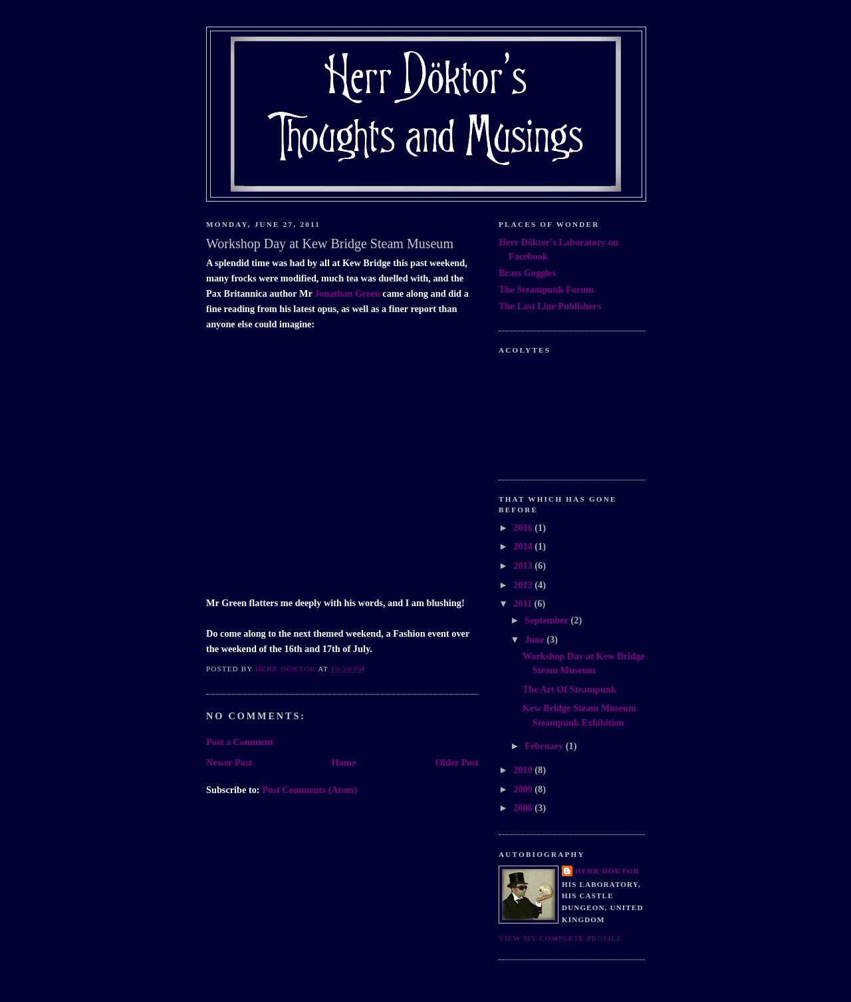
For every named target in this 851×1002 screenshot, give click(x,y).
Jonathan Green (347, 293)
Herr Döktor (607, 871)
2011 (523, 603)
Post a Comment (239, 742)
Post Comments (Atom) (309, 789)
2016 (524, 527)
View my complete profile (560, 938)
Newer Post (229, 762)
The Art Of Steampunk (569, 689)
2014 (524, 546)
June (536, 639)
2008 (524, 807)
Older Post (457, 762)
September (547, 620)
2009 (524, 789)
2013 (524, 565)
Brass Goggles (527, 272)
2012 (524, 585)
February (545, 746)
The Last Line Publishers (550, 306)
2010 (524, 769)
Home (344, 762)
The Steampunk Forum (546, 289)
